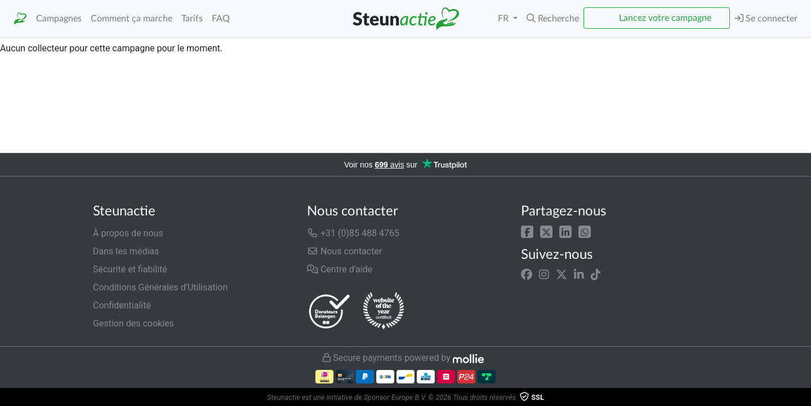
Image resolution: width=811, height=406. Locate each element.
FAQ (221, 18)
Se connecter (765, 18)
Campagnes (59, 18)
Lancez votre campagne (665, 18)
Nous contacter (344, 251)
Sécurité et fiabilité (130, 269)
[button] (552, 18)
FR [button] (504, 18)
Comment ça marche (131, 18)
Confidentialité (122, 305)
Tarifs (192, 18)
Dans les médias (126, 251)
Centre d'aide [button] (339, 269)
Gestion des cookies (133, 323)
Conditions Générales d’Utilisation (160, 287)
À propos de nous (128, 233)
